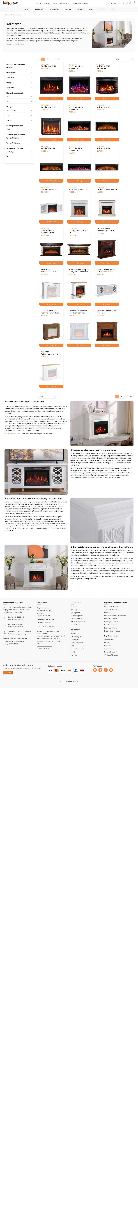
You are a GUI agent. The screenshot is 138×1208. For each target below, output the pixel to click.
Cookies (73, 652)
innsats (115, 567)
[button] (19, 68)
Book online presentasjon (81, 3)
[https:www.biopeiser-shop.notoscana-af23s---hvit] (101, 520)
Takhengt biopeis (110, 609)
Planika (107, 643)
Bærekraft (74, 655)
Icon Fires (107, 646)
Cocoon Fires (109, 640)
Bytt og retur (75, 613)
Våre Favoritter (64, 3)
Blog (72, 646)
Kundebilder (75, 640)
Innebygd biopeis (110, 628)
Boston (87, 573)
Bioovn (106, 613)
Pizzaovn (68, 9)
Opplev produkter (44, 648)
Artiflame (19, 15)
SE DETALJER (51, 99)
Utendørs (80, 9)
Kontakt (73, 606)
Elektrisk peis (39, 9)
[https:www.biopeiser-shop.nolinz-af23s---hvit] (101, 423)
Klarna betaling (76, 619)
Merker (91, 9)
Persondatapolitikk (77, 649)
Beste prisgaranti (77, 616)
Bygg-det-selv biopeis (112, 631)
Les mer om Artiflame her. (15, 44)
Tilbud (55, 3)
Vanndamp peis (54, 9)
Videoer (102, 9)
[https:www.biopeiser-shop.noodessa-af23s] (36, 472)
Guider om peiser (77, 643)
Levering (47, 3)
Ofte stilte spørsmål (78, 622)
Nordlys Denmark (110, 652)
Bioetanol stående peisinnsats (115, 616)
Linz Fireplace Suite (13, 435)
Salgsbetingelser (77, 637)
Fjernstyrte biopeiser (111, 622)
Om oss (38, 3)
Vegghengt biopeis (111, 606)
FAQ (112, 9)
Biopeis (26, 9)
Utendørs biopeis (110, 625)
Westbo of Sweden (111, 655)
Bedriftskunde (76, 625)
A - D (13, 15)
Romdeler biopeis (110, 619)
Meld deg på (8, 672)
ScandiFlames (109, 649)
